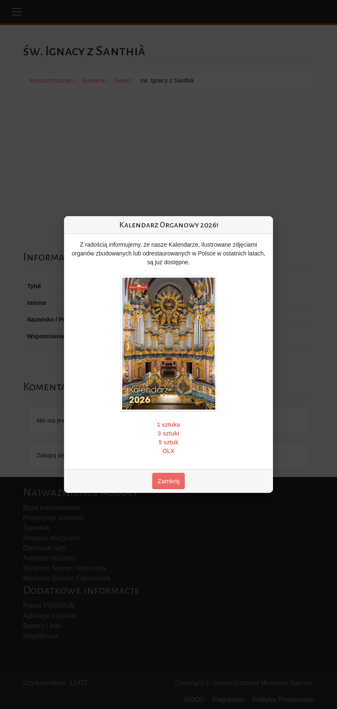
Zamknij (169, 481)
